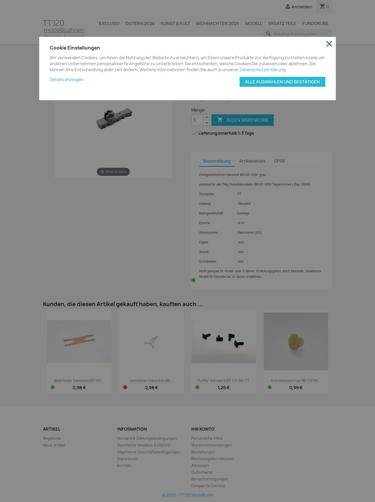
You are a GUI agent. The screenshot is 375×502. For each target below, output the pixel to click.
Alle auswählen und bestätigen (282, 82)
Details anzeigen (67, 79)
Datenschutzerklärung (263, 69)
